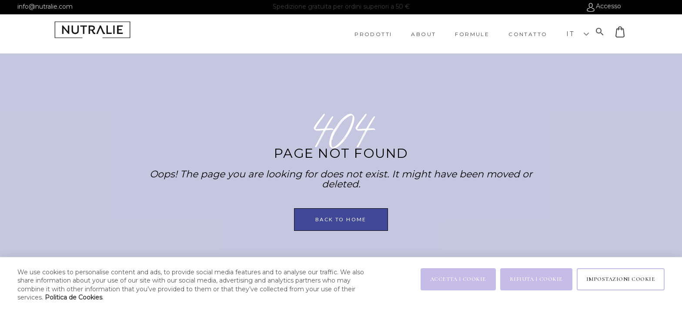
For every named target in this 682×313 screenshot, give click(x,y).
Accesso (608, 6)
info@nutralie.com (45, 6)
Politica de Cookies (73, 297)
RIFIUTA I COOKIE (536, 279)
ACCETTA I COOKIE (458, 279)
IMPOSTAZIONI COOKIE (620, 279)
